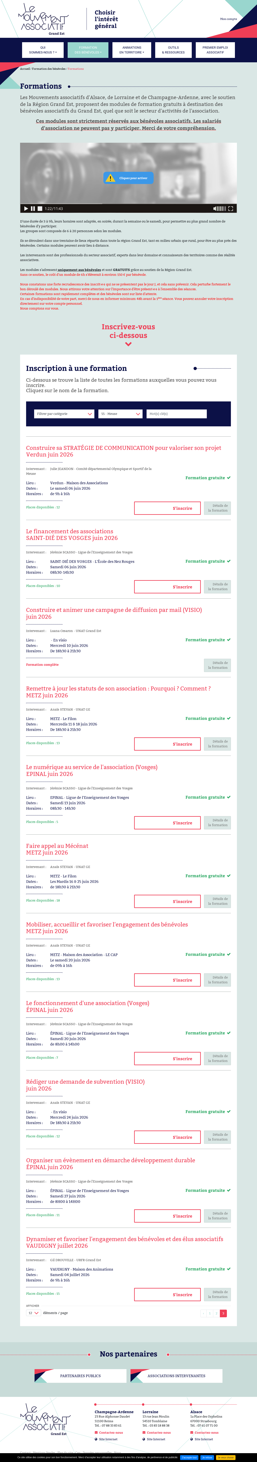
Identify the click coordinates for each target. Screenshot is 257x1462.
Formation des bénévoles (49, 69)
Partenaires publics (80, 1376)
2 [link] (216, 1313)
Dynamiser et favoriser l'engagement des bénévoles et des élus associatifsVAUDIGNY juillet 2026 (124, 1242)
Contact (25, 1452)
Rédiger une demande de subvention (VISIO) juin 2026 (85, 1085)
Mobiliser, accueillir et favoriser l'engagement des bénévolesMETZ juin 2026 (107, 928)
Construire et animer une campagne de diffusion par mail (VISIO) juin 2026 (114, 613)
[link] (203, 1313)
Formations (76, 69)
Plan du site (65, 1452)
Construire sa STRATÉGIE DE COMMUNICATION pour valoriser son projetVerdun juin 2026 (123, 451)
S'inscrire (182, 508)
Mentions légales (44, 1452)
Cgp (78, 1452)
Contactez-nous (111, 1432)
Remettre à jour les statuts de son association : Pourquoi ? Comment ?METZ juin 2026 (118, 692)
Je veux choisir (226, 1457)
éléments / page (55, 1313)
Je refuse (207, 1457)
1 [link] (210, 1313)
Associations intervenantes (176, 1376)
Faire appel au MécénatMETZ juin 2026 (57, 849)
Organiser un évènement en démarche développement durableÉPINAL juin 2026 (110, 1164)
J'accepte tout (189, 1457)
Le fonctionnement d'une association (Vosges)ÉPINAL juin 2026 (87, 1006)
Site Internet (108, 1439)
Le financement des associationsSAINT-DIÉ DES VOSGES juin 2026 (72, 535)
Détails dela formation (218, 508)
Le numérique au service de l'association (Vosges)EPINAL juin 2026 (92, 770)
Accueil (25, 69)
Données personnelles (97, 1452)
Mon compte (228, 19)
